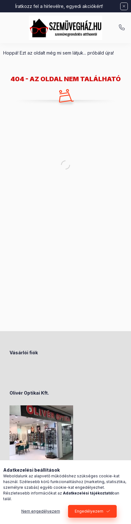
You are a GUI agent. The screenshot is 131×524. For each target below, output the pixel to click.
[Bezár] (124, 6)
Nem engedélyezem (40, 511)
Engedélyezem (89, 511)
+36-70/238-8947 (122, 27)
